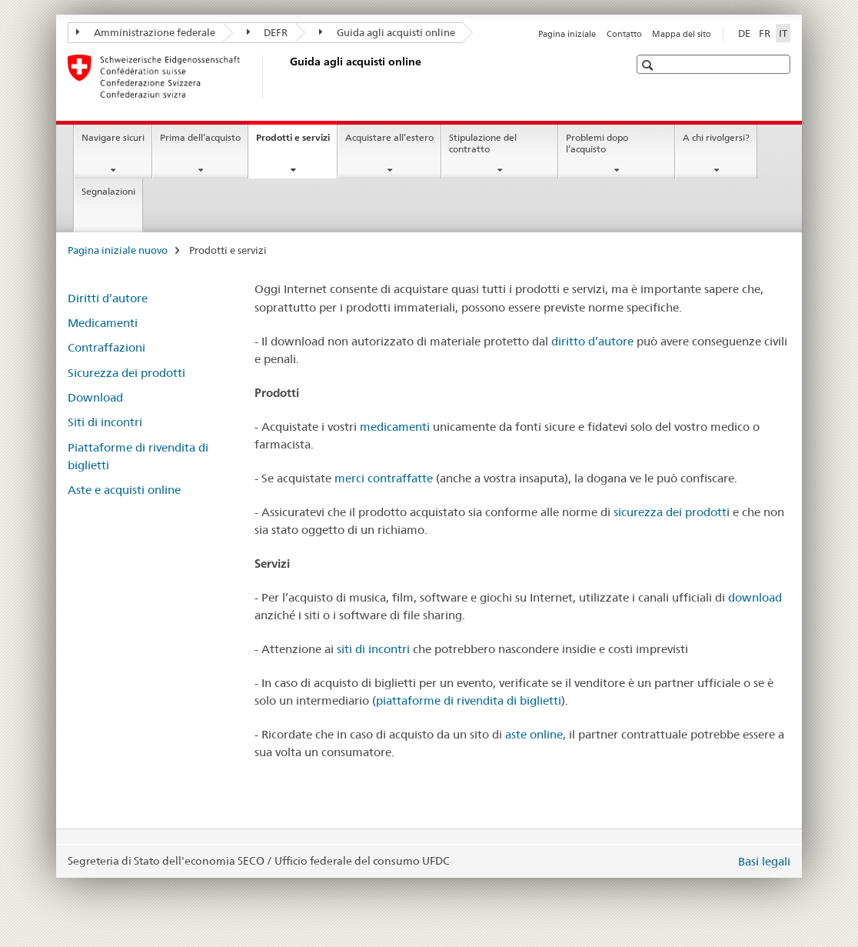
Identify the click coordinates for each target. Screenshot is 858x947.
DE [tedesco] (744, 33)
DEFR (267, 32)
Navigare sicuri (113, 137)
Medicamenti (103, 322)
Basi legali (764, 861)
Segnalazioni (108, 191)
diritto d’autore (592, 341)
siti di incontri (373, 649)
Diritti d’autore (108, 298)
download (755, 597)
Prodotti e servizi (296, 142)
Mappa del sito (681, 33)
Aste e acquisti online (124, 489)
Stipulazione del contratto (483, 143)
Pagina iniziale (567, 33)
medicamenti (395, 426)
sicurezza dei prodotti (672, 512)
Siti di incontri (105, 422)
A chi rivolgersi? (716, 137)
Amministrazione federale (145, 32)
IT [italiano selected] (783, 33)
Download (95, 397)
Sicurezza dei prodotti (126, 372)
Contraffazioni (106, 347)
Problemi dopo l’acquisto (597, 143)
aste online (534, 734)
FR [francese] (764, 33)
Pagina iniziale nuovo (118, 250)
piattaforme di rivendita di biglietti (468, 700)
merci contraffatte (383, 478)
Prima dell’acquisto (200, 137)
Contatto (624, 33)
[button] (649, 65)
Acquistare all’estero (389, 137)
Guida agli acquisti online (387, 32)
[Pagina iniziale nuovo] (287, 76)
